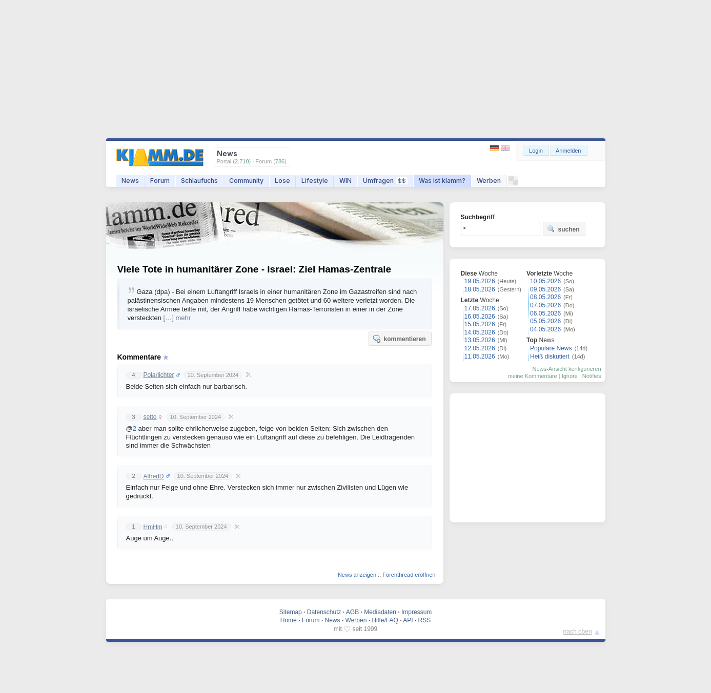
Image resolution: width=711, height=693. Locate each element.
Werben (489, 180)
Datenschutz (324, 612)
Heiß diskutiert (550, 356)
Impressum (416, 612)
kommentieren (398, 338)
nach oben (577, 631)
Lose (282, 180)
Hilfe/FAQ (385, 620)
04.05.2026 (545, 329)
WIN (345, 180)
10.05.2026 (545, 281)
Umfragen (385, 180)
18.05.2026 (479, 289)
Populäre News (551, 348)
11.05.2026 (479, 356)
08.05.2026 (545, 297)
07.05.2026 (545, 305)
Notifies (591, 376)
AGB (352, 612)
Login (536, 151)
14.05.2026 (479, 332)
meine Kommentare (532, 376)
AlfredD (154, 476)
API (408, 620)
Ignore (570, 376)
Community (246, 180)
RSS (424, 620)
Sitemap (290, 612)
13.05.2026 (479, 340)
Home (288, 620)
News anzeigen (357, 575)
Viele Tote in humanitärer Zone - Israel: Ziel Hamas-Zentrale (254, 269)
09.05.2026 (545, 289)
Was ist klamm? (442, 180)
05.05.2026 (545, 321)
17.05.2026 (479, 308)
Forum (160, 180)
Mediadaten (380, 612)
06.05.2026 (545, 313)
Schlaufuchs (199, 180)
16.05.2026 (479, 316)
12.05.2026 (479, 348)
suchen (563, 229)
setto (150, 417)
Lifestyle (314, 180)
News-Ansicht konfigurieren (567, 369)
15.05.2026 (479, 324)
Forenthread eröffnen (408, 575)
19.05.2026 (479, 281)
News (130, 180)
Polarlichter (159, 375)
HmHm (153, 527)
